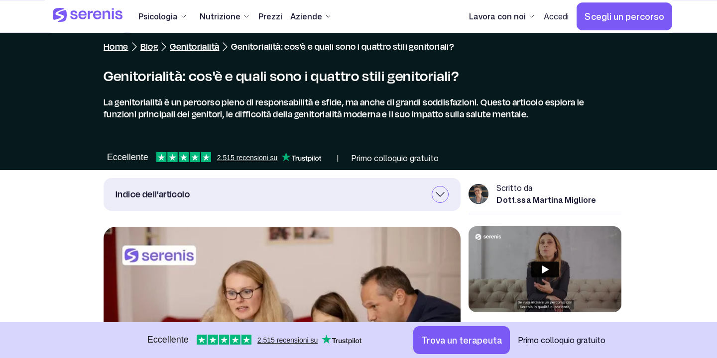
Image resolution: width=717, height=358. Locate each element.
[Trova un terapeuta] (461, 340)
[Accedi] (556, 16)
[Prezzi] (270, 16)
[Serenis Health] (87, 16)
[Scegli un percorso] (624, 16)
